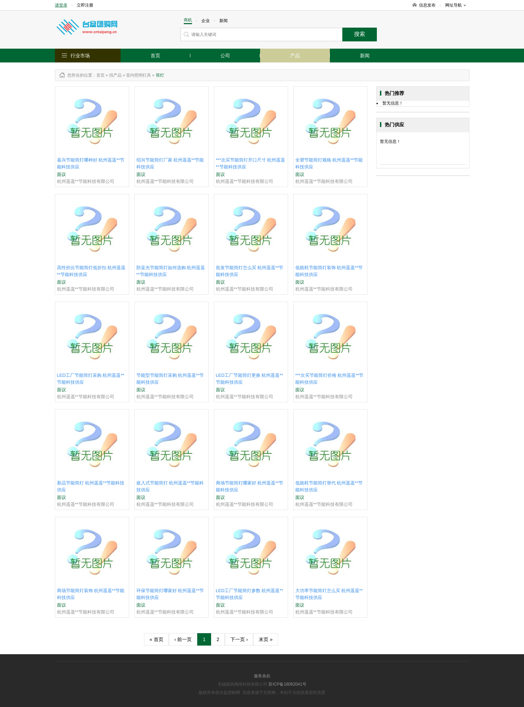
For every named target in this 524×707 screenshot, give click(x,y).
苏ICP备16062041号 (287, 684)
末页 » (266, 639)
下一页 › (239, 639)
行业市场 (80, 55)
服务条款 (262, 676)
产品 (295, 55)
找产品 (115, 75)
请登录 (61, 5)
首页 (155, 55)
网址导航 (455, 5)
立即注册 (85, 5)
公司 (225, 55)
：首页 (98, 75)
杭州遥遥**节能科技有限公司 (85, 181)
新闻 (365, 55)
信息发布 (427, 5)
